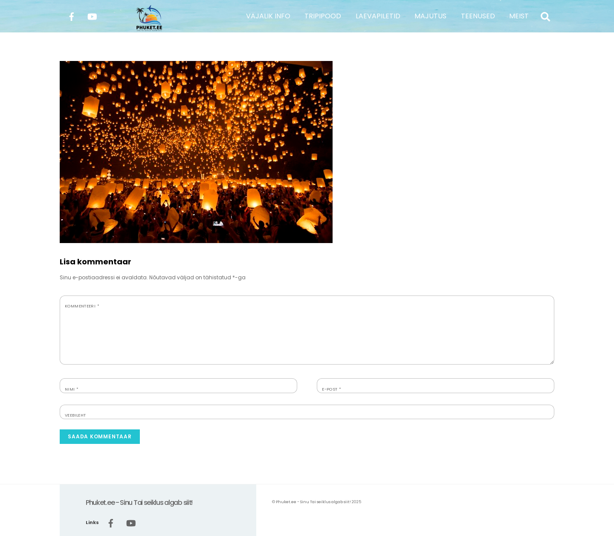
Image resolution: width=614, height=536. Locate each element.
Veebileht (75, 415)
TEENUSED (478, 16)
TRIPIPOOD (322, 16)
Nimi (71, 389)
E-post (331, 389)
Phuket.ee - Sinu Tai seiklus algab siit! (313, 501)
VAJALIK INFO (268, 16)
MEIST (519, 16)
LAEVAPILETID (378, 16)
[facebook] (71, 15)
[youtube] (92, 15)
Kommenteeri (82, 306)
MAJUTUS (430, 16)
